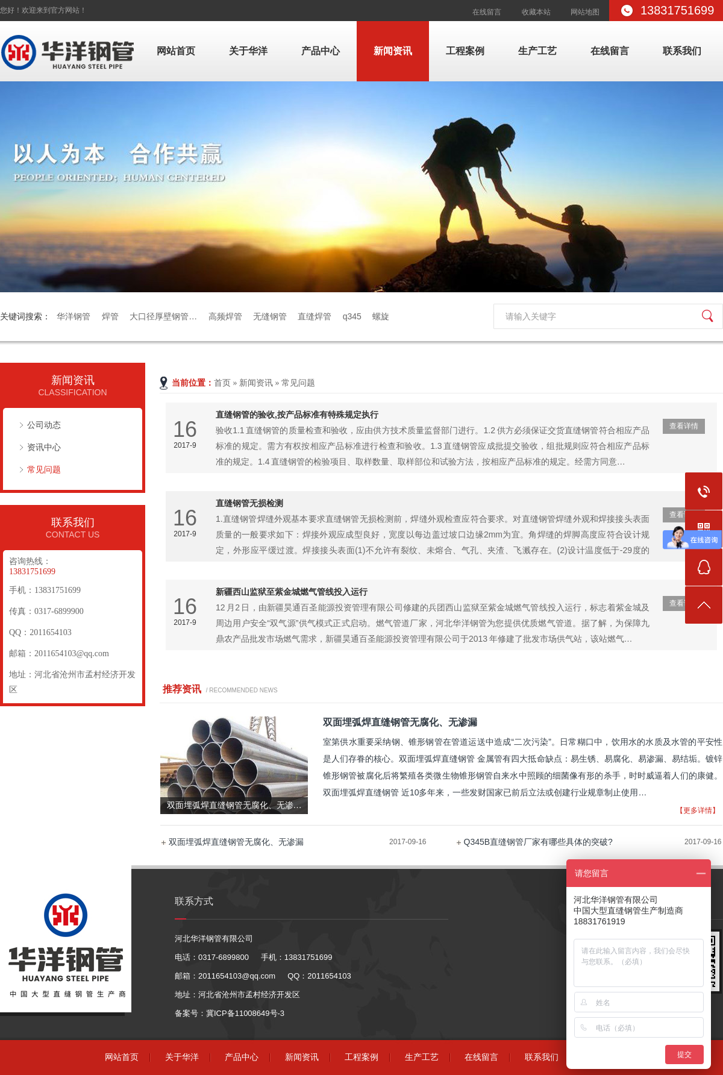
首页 (222, 382)
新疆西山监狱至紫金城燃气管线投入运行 (292, 592)
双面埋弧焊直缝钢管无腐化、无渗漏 (236, 842)
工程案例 (465, 51)
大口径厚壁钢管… (163, 316)
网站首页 (176, 51)
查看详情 (683, 426)
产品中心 (320, 51)
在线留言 (486, 12)
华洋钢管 (73, 316)
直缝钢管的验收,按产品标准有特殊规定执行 (297, 414)
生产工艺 (537, 51)
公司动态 (44, 425)
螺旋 (380, 316)
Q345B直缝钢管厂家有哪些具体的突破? (538, 842)
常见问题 (44, 469)
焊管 (110, 316)
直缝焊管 (314, 316)
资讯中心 (44, 447)
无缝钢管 (270, 316)
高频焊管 (225, 316)
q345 (352, 316)
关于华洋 (248, 51)
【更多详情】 (697, 810)
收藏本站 (536, 12)
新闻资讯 (393, 51)
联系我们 (682, 51)
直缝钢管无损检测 (249, 503)
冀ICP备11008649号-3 (245, 1013)
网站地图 (585, 12)
